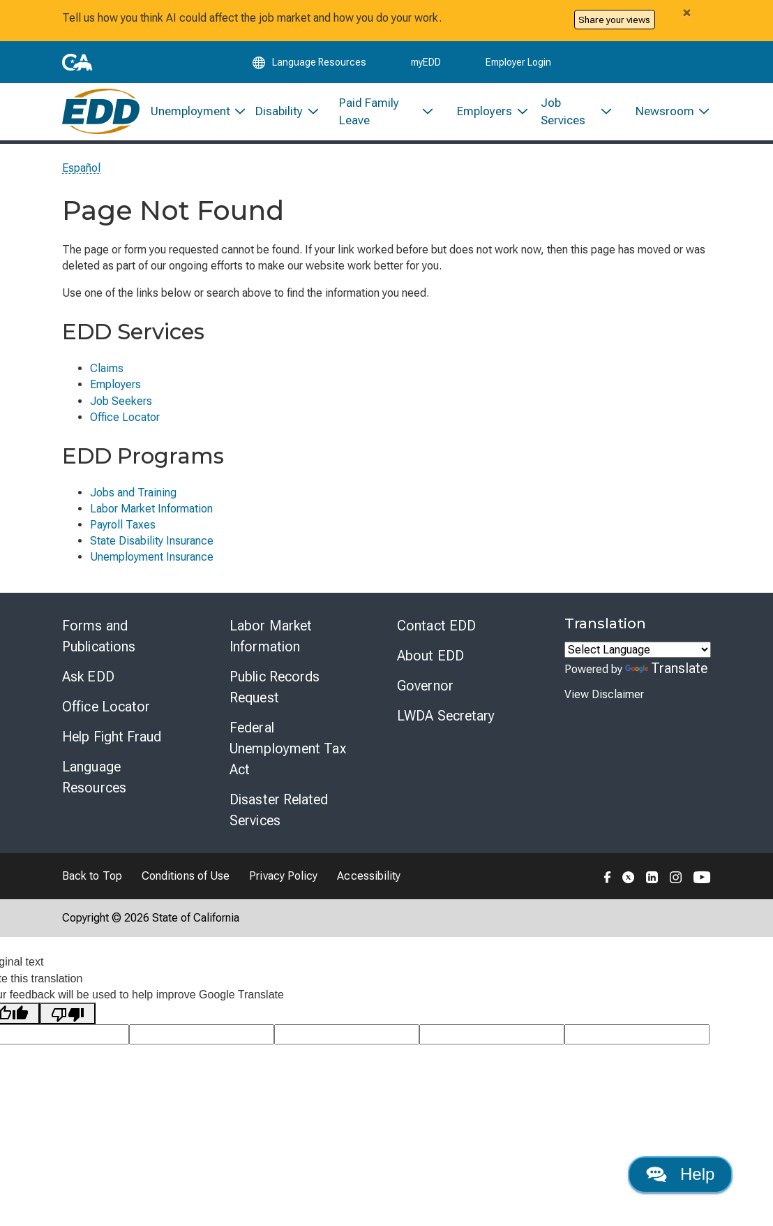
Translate (666, 673)
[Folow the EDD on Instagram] (676, 882)
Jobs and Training (133, 498)
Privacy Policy (283, 881)
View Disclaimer (604, 700)
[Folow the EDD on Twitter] (628, 882)
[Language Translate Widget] (637, 655)
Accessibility (368, 881)
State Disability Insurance (151, 546)
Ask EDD (88, 682)
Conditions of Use (186, 881)
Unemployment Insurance (151, 562)
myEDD (426, 64)
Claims (106, 374)
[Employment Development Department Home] (101, 116)
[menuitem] (192, 116)
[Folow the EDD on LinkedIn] (652, 882)
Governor (425, 691)
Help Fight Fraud (112, 742)
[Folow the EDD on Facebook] (607, 882)
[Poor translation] (68, 1019)
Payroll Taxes (123, 530)
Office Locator (125, 422)
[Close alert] (686, 12)
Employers (115, 390)
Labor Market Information (151, 514)
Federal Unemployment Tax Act (288, 754)
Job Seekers (121, 406)
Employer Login (518, 64)
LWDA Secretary (446, 721)
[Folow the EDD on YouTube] (702, 882)
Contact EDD (436, 631)
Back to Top (92, 881)
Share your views (614, 19)
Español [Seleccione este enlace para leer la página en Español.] (81, 173)
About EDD (430, 661)
